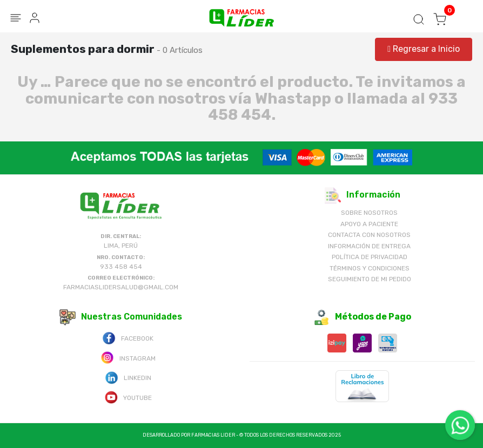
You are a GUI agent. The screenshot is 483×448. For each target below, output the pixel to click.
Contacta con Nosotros (369, 235)
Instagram (128, 357)
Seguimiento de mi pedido (369, 279)
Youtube (128, 397)
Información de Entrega (369, 246)
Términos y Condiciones (370, 268)
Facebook (127, 337)
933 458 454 (121, 266)
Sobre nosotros (369, 212)
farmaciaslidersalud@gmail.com (120, 287)
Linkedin (128, 377)
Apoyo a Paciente (369, 224)
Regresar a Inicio (423, 49)
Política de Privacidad (369, 257)
